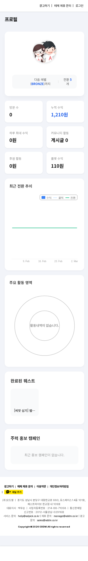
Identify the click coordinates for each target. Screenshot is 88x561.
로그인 (79, 5)
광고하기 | (45, 5)
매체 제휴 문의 (25, 486)
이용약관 (41, 486)
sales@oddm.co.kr (47, 520)
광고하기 (9, 486)
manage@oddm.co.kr (66, 516)
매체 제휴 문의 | (63, 5)
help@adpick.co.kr (28, 516)
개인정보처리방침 (59, 486)
